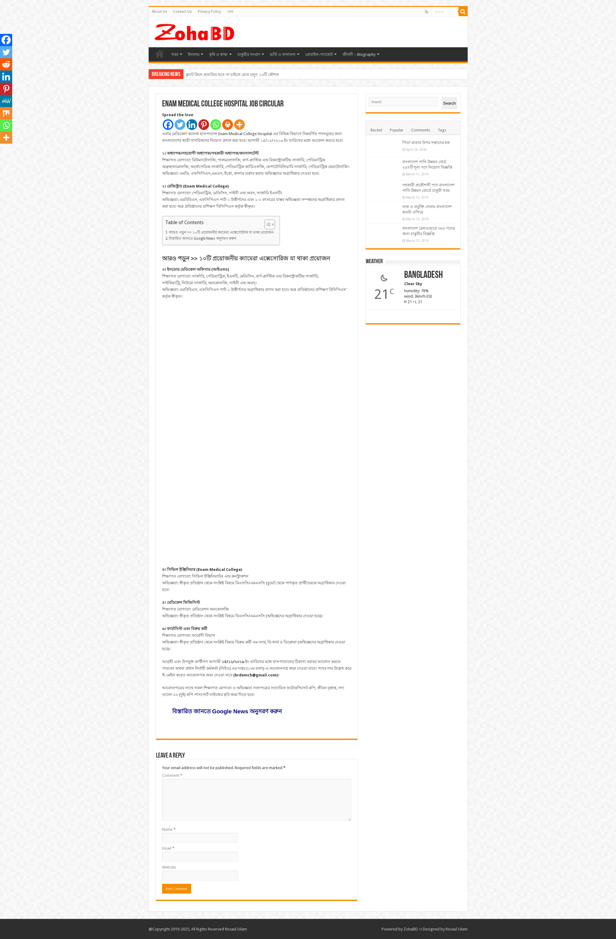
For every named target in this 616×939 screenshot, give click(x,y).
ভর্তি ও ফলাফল (282, 54)
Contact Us (182, 11)
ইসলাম (193, 54)
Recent (376, 130)
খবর (174, 54)
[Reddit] (6, 64)
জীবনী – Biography (358, 54)
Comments (420, 130)
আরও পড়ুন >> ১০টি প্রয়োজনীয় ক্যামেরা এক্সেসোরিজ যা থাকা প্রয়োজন (221, 232)
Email (168, 848)
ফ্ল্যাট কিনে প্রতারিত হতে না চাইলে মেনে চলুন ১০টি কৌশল (232, 74)
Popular (397, 130)
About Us (159, 11)
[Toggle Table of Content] (267, 224)
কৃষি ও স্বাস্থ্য (218, 54)
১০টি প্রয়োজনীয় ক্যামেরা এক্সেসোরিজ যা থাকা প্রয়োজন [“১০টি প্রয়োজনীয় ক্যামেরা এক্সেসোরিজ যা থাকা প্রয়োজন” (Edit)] (264, 258)
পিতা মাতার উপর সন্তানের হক (426, 142)
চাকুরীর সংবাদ (248, 54)
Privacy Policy (209, 11)
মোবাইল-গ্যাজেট (319, 54)
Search (449, 103)
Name (169, 829)
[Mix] (6, 113)
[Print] (227, 124)
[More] (239, 124)
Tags (442, 130)
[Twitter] (180, 124)
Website (169, 867)
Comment (172, 775)
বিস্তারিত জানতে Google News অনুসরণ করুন (202, 238)
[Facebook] (168, 124)
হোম (230, 11)
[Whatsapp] (215, 124)
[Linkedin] (192, 124)
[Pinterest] (203, 124)
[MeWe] (6, 101)
